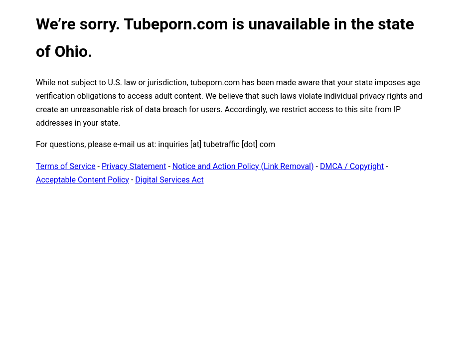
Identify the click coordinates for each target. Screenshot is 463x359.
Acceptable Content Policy (82, 179)
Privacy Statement (134, 166)
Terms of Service (66, 166)
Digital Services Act (169, 179)
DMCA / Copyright (352, 166)
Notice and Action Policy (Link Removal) (243, 166)
